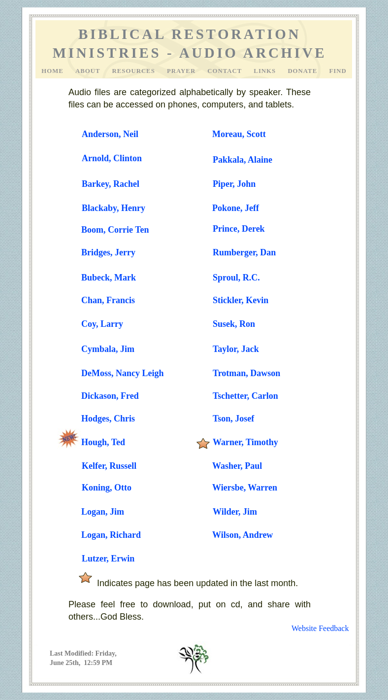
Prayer (182, 71)
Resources (134, 71)
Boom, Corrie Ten (115, 230)
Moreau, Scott (239, 134)
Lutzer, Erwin (108, 558)
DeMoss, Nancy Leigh (122, 373)
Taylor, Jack (236, 349)
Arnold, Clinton (112, 158)
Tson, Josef (233, 418)
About (88, 71)
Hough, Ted (103, 442)
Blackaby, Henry (113, 208)
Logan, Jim (102, 512)
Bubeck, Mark (108, 277)
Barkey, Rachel (110, 184)
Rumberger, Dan (244, 252)
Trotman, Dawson (246, 373)
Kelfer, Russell (109, 466)
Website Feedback (320, 628)
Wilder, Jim (235, 512)
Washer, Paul (237, 466)
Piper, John (234, 184)
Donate (303, 71)
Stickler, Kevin (240, 300)
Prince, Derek (239, 229)
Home (53, 71)
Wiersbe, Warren (244, 487)
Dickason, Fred (110, 396)
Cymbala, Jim (107, 349)
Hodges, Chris (108, 418)
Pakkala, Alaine (242, 160)
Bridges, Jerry (108, 252)
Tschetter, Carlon (245, 396)
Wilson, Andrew (242, 535)
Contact (225, 71)
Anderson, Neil (110, 134)
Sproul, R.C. (236, 277)
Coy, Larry (102, 324)
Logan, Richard (111, 535)
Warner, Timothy (245, 442)
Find (337, 71)
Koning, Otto (106, 487)
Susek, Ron (234, 324)
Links (266, 71)
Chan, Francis (108, 300)
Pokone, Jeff (235, 208)
